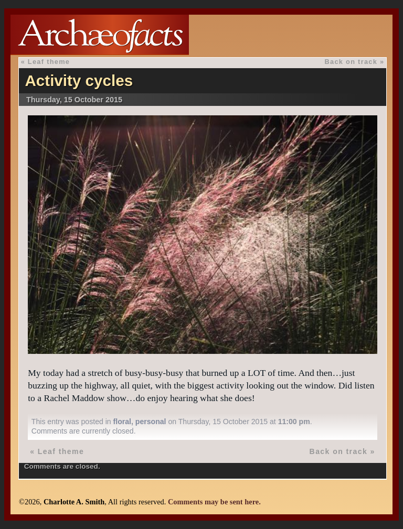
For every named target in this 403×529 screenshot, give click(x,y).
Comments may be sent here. (214, 502)
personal (150, 421)
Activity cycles (79, 80)
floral (122, 421)
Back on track (351, 62)
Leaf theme (49, 62)
